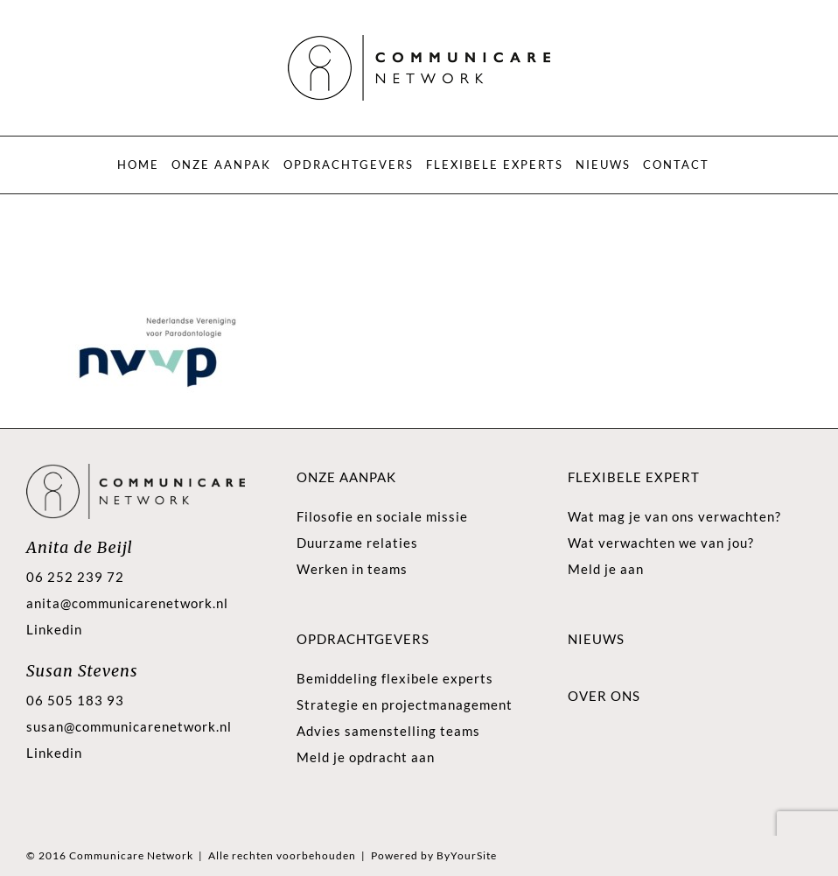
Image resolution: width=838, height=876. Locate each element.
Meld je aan (606, 569)
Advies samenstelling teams (388, 731)
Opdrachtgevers (363, 639)
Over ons (604, 696)
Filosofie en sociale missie (382, 516)
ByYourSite (466, 855)
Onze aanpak (346, 477)
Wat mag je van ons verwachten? (674, 516)
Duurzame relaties (357, 542)
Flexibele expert (634, 477)
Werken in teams (352, 569)
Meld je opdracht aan (366, 757)
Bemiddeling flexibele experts (395, 678)
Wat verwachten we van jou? (661, 542)
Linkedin (54, 629)
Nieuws (596, 639)
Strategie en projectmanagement (405, 704)
